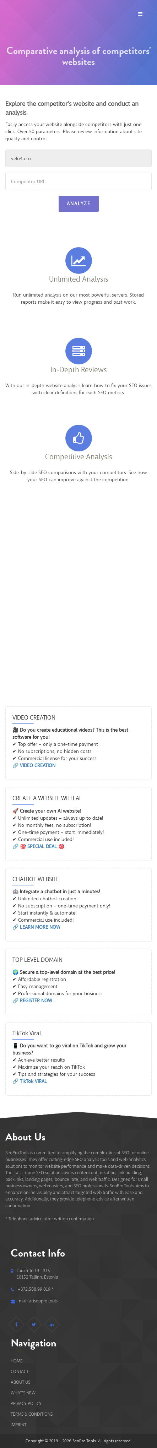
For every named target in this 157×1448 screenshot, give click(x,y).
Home (17, 1361)
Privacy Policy (26, 1403)
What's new (23, 1393)
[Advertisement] (78, 611)
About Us (20, 1382)
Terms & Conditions (32, 1414)
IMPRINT (18, 1425)
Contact (19, 1371)
